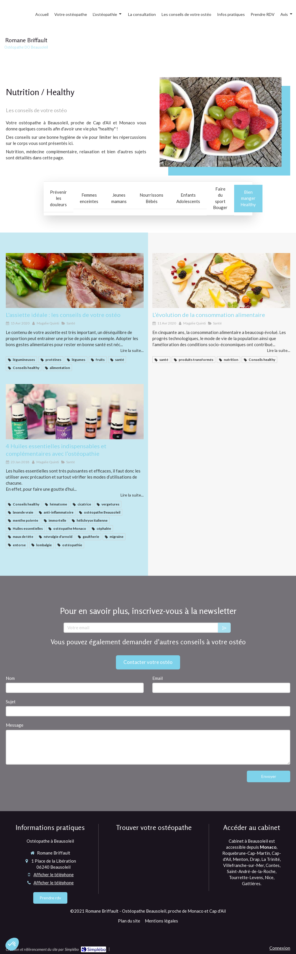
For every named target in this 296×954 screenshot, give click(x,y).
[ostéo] (75, 280)
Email (157, 678)
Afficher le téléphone (54, 874)
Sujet (11, 701)
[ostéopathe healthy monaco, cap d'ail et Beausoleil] (221, 280)
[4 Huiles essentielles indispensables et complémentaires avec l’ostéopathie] (75, 411)
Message (14, 725)
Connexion (279, 948)
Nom (10, 678)
